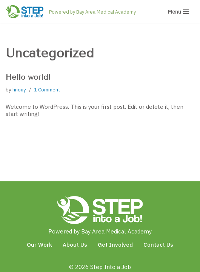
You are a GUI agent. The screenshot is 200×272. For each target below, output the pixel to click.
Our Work (39, 244)
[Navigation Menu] (178, 11)
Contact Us (158, 244)
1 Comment (47, 89)
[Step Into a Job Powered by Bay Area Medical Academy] (71, 11)
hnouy (19, 89)
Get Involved (115, 244)
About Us (75, 244)
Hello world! (28, 77)
